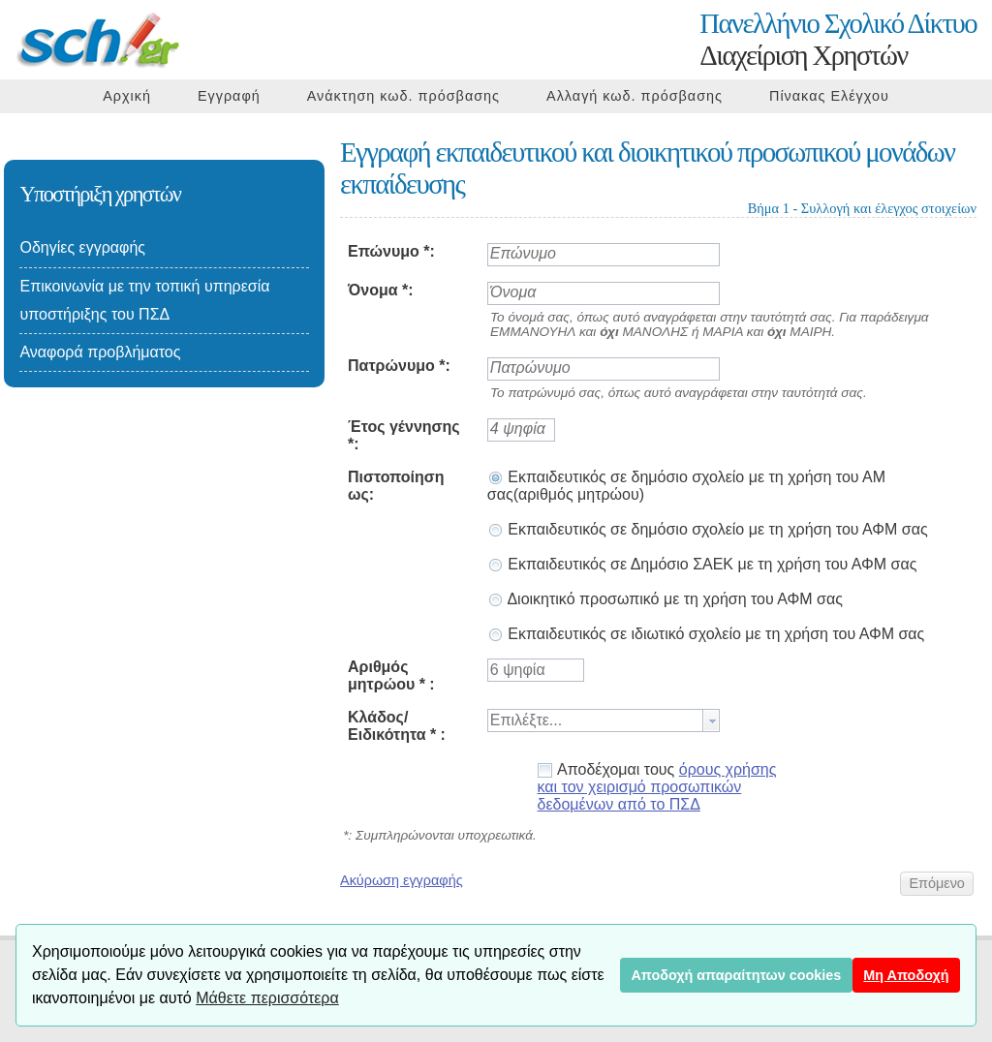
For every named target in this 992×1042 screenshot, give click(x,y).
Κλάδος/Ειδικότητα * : (397, 726)
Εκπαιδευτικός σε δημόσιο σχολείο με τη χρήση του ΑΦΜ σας (707, 529)
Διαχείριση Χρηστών (837, 39)
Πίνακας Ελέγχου (829, 96)
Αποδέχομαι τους (657, 786)
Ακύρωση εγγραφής (401, 880)
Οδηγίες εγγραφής (82, 247)
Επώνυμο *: (391, 251)
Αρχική (127, 96)
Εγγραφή (229, 96)
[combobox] (603, 720)
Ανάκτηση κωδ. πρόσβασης (403, 96)
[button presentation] (711, 720)
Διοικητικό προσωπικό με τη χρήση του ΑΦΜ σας (665, 599)
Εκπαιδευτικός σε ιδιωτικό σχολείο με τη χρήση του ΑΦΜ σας (705, 634)
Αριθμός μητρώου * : (391, 675)
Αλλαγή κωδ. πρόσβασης (634, 96)
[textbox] (595, 720)
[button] (937, 882)
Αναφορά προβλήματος (99, 352)
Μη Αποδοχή (905, 975)
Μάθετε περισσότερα (267, 998)
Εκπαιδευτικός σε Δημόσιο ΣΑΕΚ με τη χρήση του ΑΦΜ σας (702, 564)
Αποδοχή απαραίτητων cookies (736, 975)
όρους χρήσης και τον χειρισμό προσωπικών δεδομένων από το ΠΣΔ (657, 786)
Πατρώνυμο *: (399, 365)
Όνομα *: (381, 290)
